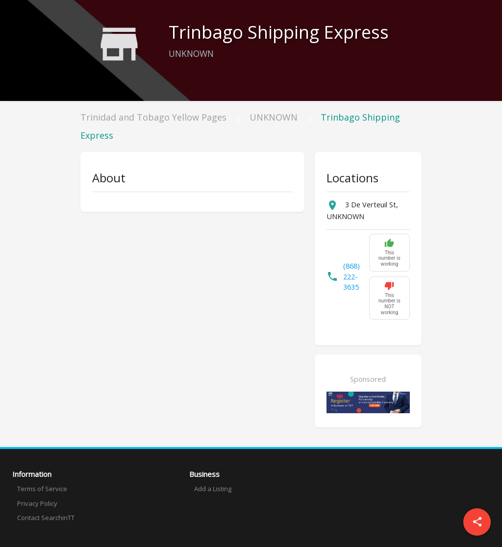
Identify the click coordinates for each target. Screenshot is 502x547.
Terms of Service (42, 488)
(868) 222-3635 (351, 276)
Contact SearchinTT (46, 517)
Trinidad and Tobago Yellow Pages (153, 117)
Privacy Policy (37, 503)
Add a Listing (212, 488)
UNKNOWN (274, 117)
